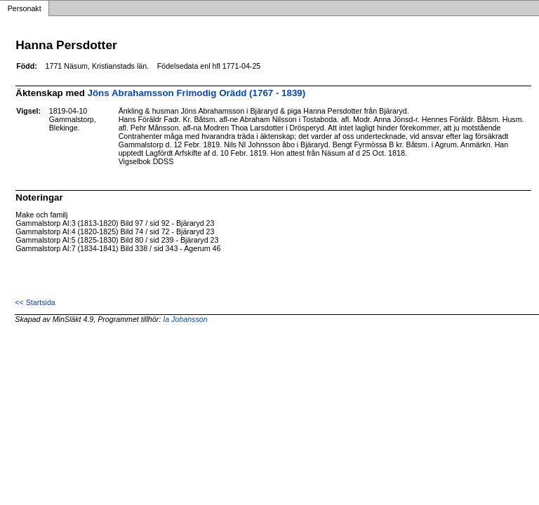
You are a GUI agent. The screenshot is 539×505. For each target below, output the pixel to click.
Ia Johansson (185, 319)
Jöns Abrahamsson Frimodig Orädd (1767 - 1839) (197, 93)
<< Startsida (35, 302)
